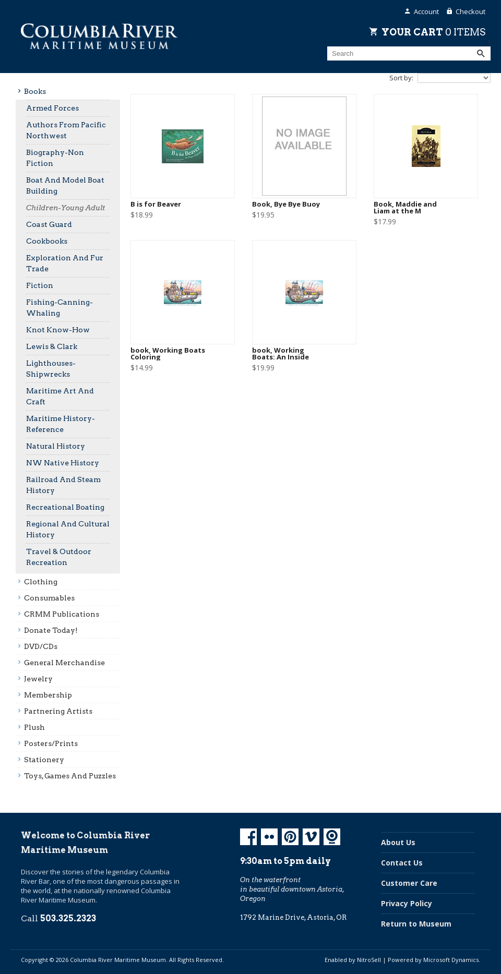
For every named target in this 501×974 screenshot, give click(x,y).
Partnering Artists (58, 711)
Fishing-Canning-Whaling (59, 307)
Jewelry (38, 679)
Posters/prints (51, 743)
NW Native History (62, 463)
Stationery (44, 759)
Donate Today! (51, 630)
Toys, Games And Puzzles (70, 776)
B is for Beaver (155, 204)
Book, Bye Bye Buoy (286, 204)
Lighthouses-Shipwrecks (51, 368)
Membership (48, 695)
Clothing (40, 582)
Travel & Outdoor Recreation (58, 557)
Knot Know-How (58, 330)
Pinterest (290, 836)
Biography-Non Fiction (55, 157)
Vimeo (311, 836)
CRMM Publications (61, 614)
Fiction (39, 285)
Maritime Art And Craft (60, 396)
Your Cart (433, 32)
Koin (332, 836)
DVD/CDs (40, 646)
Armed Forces (52, 108)
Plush (34, 727)
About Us (398, 842)
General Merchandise (64, 662)
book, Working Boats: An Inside (280, 353)
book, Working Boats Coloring (167, 353)
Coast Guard (49, 224)
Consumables (49, 598)
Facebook (248, 836)
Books (35, 91)
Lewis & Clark (51, 346)
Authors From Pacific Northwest (66, 130)
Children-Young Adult (65, 207)
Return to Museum (416, 924)
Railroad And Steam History (63, 485)
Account (426, 11)
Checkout (470, 11)
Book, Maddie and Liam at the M (405, 207)
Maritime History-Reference (60, 424)
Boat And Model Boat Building (65, 185)
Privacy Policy (406, 903)
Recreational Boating (65, 507)
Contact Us (402, 863)
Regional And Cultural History (68, 529)
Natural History (55, 446)
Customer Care (409, 883)
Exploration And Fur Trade (64, 263)
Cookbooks (46, 241)
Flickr (269, 836)
